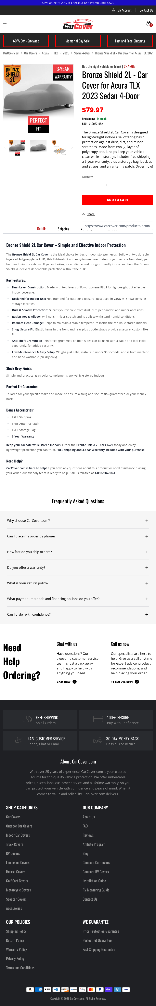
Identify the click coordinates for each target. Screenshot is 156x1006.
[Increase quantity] (106, 185)
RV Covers (13, 853)
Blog (86, 853)
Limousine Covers (17, 862)
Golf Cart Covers (17, 880)
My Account (121, 10)
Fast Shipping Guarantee (99, 949)
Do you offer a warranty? (26, 567)
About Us (89, 816)
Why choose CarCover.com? (28, 520)
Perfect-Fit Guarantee (97, 940)
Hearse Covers (15, 871)
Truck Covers (14, 844)
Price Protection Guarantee (101, 931)
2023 (66, 53)
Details (41, 228)
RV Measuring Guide (96, 889)
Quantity (87, 177)
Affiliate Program (94, 844)
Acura (45, 53)
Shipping (63, 228)
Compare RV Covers (96, 871)
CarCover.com (11, 53)
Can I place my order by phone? (31, 536)
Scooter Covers (16, 899)
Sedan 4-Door (82, 53)
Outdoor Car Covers (19, 825)
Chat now (67, 682)
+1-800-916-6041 (125, 682)
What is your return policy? (27, 583)
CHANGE (129, 66)
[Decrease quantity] (86, 185)
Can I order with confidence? (29, 614)
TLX (56, 53)
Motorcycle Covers (18, 889)
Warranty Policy (16, 949)
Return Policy (15, 940)
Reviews (88, 835)
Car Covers (30, 53)
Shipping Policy (16, 931)
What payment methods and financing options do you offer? (53, 599)
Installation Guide (94, 880)
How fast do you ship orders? (29, 552)
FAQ (85, 825)
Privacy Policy (15, 958)
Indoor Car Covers (18, 835)
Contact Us (146, 10)
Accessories (14, 908)
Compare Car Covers (96, 862)
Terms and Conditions (20, 967)
